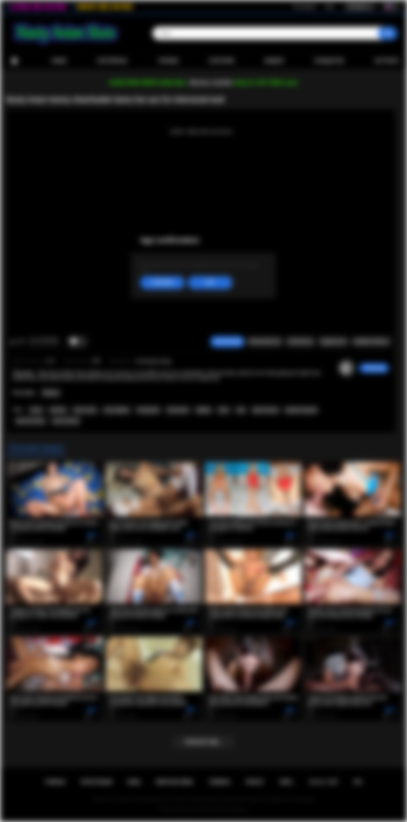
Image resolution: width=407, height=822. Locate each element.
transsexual (177, 410)
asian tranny (85, 410)
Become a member (211, 83)
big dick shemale (301, 410)
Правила (219, 781)
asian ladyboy (116, 410)
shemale (58, 410)
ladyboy (203, 410)
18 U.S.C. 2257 (323, 781)
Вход (329, 6)
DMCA (286, 781)
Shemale (51, 393)
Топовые (167, 60)
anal (241, 410)
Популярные (112, 60)
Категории (221, 60)
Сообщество (329, 60)
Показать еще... (203, 741)
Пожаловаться (264, 341)
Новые (58, 60)
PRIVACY (255, 781)
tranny (36, 410)
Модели (274, 60)
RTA (358, 781)
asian (223, 410)
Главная (14, 61)
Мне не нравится (21, 341)
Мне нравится (13, 341)
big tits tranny (265, 410)
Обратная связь (174, 781)
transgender (148, 410)
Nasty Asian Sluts (193, 809)
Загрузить (386, 60)
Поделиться (333, 341)
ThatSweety (374, 368)
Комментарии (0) (371, 341)
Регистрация (304, 6)
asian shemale (66, 421)
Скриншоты (300, 341)
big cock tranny (30, 421)
